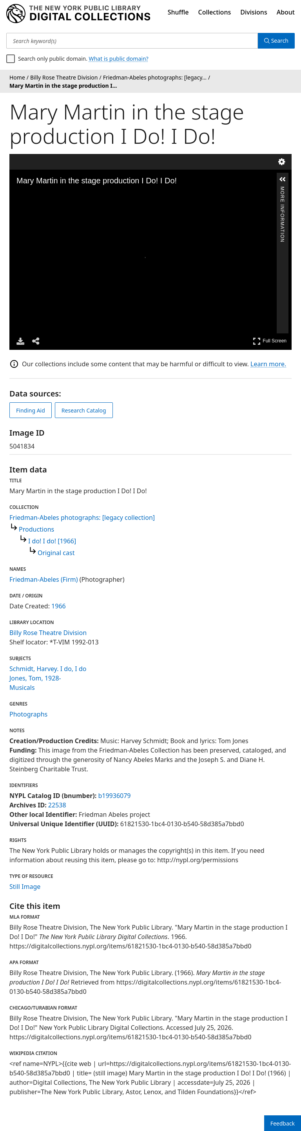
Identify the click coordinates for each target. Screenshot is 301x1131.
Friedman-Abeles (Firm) (43, 579)
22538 (57, 805)
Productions (36, 529)
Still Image (24, 886)
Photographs (28, 714)
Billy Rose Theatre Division (48, 632)
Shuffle (178, 12)
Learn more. (268, 364)
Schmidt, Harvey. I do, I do (47, 668)
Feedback (282, 1123)
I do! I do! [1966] (52, 541)
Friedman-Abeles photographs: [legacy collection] (82, 517)
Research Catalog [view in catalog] (84, 410)
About (286, 12)
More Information (282, 189)
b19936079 (114, 795)
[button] (282, 179)
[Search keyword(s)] (132, 41)
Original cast (56, 552)
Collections (214, 12)
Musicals (22, 687)
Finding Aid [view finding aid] (30, 410)
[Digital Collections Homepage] (78, 14)
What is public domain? (119, 58)
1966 (58, 606)
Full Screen (269, 341)
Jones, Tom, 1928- (35, 678)
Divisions (253, 12)
